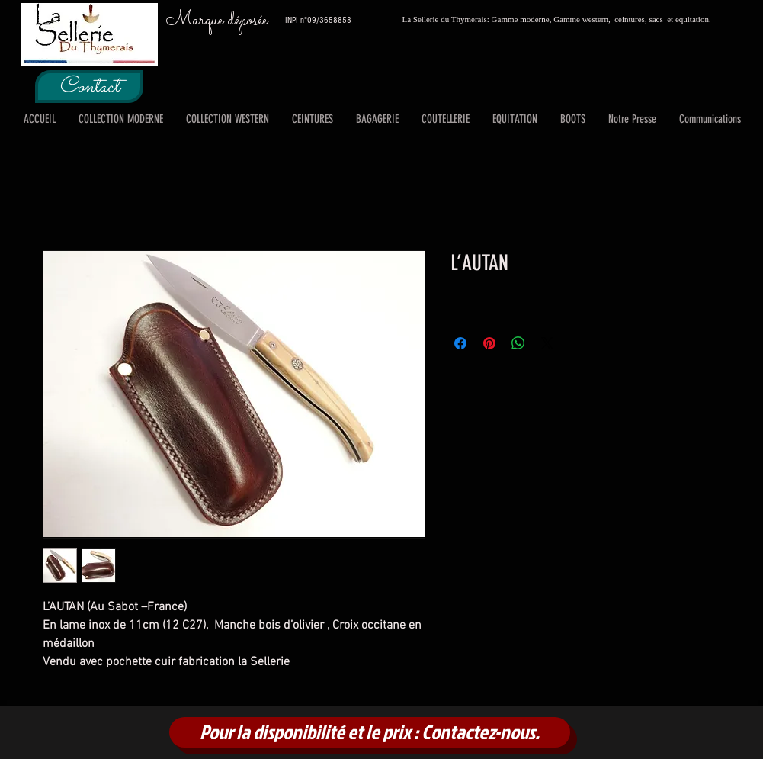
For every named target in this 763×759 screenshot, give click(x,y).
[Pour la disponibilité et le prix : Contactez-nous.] (369, 732)
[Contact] (89, 86)
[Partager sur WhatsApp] (518, 343)
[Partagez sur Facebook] (460, 343)
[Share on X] (547, 343)
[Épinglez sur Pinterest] (489, 343)
